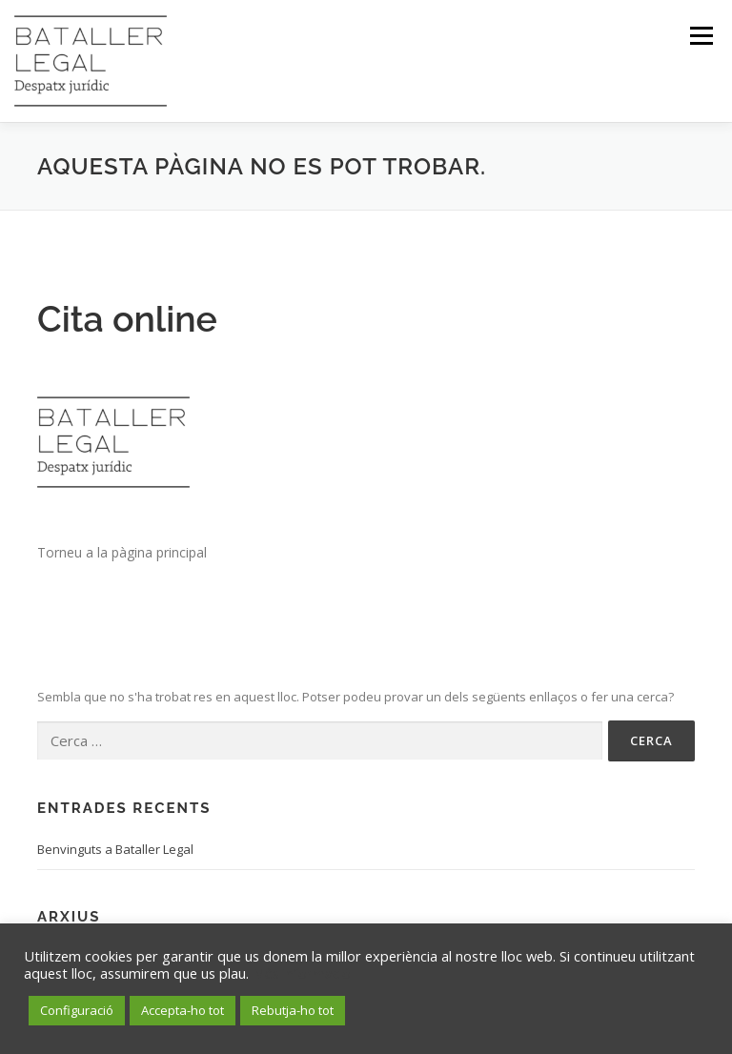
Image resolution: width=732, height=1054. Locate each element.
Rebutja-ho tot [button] (293, 1010)
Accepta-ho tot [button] (182, 1010)
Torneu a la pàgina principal (122, 552)
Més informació (302, 973)
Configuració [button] (76, 1010)
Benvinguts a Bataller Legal (115, 849)
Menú (701, 35)
